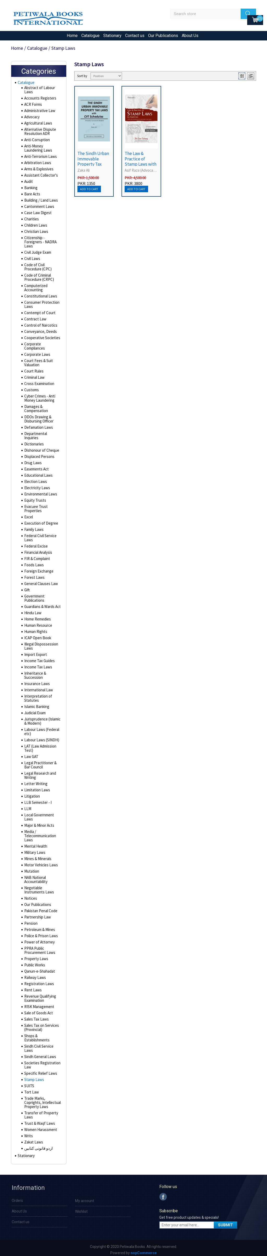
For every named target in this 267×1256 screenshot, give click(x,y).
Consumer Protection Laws (41, 306)
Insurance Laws (36, 681)
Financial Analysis (37, 550)
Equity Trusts (34, 497)
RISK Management (38, 1004)
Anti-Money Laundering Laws (42, 149)
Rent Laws (32, 987)
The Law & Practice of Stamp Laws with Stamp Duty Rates (140, 164)
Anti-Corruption (36, 141)
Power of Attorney (38, 939)
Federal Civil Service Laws (40, 535)
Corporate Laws (36, 356)
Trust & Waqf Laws (38, 1120)
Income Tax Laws (37, 664)
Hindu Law (32, 610)
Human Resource (37, 622)
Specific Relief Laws (40, 1070)
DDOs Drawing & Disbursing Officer (38, 420)
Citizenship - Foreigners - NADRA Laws (39, 243)
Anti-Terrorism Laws (39, 158)
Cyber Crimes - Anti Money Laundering (39, 399)
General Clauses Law (40, 581)
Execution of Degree (40, 520)
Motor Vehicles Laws (40, 862)
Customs (31, 391)
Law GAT (30, 754)
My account (84, 1199)
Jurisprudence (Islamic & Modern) (41, 718)
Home (72, 35)
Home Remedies (37, 616)
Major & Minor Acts (38, 822)
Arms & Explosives (38, 170)
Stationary (112, 35)
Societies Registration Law (41, 1062)
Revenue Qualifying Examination (39, 995)
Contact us (134, 35)
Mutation (31, 868)
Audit (28, 183)
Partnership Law (36, 914)
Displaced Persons (38, 454)
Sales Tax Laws (35, 1016)
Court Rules (33, 372)
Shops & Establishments (36, 1035)
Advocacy (32, 118)
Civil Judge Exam (37, 254)
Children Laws (35, 227)
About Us (190, 35)
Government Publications (34, 595)
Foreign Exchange (38, 568)
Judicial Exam (34, 710)
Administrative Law (39, 112)
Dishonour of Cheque (40, 447)
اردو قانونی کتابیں (37, 1145)
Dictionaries (33, 441)
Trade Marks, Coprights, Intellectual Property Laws (41, 1099)
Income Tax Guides (38, 658)
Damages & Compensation (35, 410)
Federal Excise (35, 543)
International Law (37, 687)
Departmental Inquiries (42, 435)
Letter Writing (35, 781)
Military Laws (34, 850)
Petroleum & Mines (39, 927)
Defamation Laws (37, 429)
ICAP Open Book (37, 635)
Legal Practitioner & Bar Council (39, 762)
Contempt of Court (38, 314)
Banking (30, 189)
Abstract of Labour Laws (38, 91)
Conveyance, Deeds (40, 333)
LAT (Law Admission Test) (39, 745)
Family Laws (33, 527)
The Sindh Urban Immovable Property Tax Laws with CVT (93, 161)
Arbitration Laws (37, 164)
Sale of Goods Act (38, 1010)
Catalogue (90, 35)
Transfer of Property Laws (40, 1112)
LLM (27, 806)
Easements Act (36, 466)
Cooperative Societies (41, 339)
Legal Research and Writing (39, 772)
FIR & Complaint (36, 556)
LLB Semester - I (36, 800)
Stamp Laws (33, 1077)
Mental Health (34, 843)
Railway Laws (34, 975)
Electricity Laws (36, 485)
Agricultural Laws (37, 124)
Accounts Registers (39, 99)
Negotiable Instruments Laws (38, 887)
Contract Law (34, 320)
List (250, 75)
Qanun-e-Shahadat (38, 968)
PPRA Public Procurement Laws (38, 947)
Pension (30, 920)
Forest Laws (33, 575)
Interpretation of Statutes (37, 695)
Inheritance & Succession (34, 672)
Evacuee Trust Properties (35, 506)
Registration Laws (38, 981)
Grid (241, 75)
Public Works (34, 962)
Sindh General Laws (39, 1054)
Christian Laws (35, 233)
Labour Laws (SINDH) (40, 737)
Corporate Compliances (34, 347)
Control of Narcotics (40, 327)
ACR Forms (32, 106)
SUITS (28, 1083)
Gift (26, 587)
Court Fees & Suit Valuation (37, 364)
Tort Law (30, 1089)
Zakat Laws (33, 1139)
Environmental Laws (39, 491)
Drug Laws (32, 460)
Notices (30, 895)
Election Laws (34, 479)
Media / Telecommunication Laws (39, 833)
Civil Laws (31, 260)
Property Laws (35, 956)
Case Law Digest (37, 214)
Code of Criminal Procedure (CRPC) (38, 279)
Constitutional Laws (39, 297)
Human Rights (34, 629)
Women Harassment (40, 1127)
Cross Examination (38, 385)
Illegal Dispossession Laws (40, 643)
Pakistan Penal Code (40, 908)
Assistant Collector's (40, 177)
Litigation (31, 793)
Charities (31, 220)
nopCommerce (144, 1251)
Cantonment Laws (38, 208)
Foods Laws (33, 562)
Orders (17, 1199)
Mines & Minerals (37, 856)
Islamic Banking (36, 704)
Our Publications (163, 35)
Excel (28, 514)
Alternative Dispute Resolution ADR (39, 133)
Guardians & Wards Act (42, 604)
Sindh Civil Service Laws (38, 1045)
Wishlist (81, 1210)
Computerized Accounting (35, 289)
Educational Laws (37, 472)
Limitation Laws (36, 787)
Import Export (35, 652)
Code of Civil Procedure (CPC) (37, 268)
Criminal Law (33, 379)
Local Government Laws (38, 814)
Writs (28, 1133)
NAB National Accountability (35, 877)
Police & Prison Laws (40, 933)
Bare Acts (31, 195)
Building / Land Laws (39, 202)
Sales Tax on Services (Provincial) (41, 1025)
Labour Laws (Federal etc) (40, 729)
